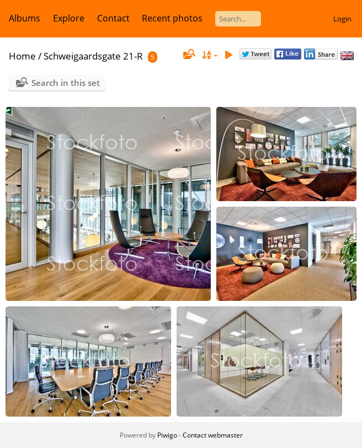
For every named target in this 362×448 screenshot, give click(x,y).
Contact (113, 18)
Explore (68, 18)
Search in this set (65, 82)
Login (342, 19)
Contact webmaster (213, 435)
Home (22, 56)
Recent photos (172, 18)
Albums (24, 18)
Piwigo (167, 435)
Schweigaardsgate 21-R (93, 56)
